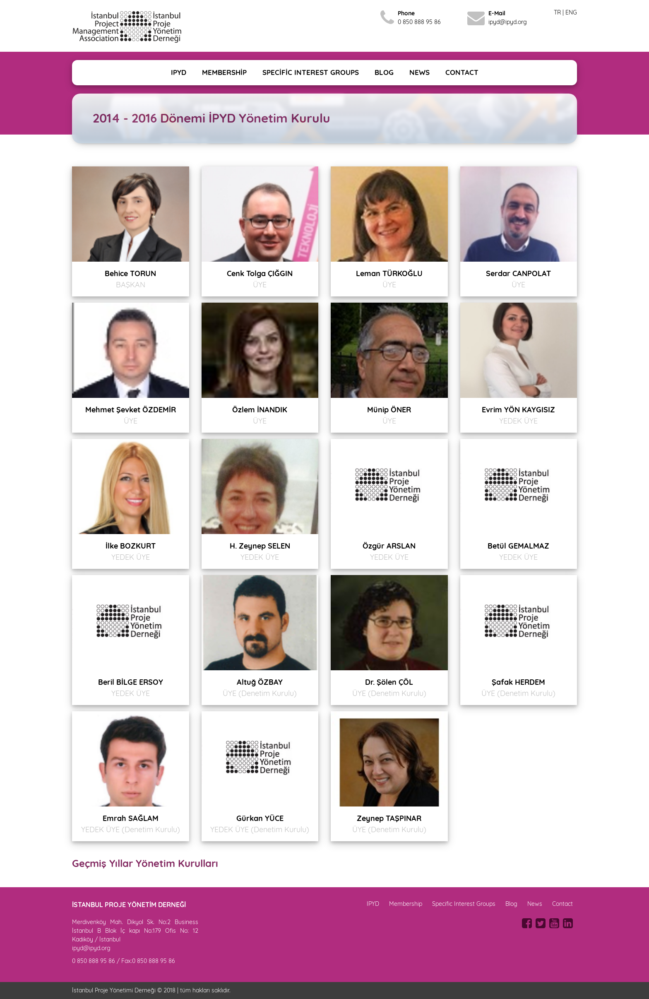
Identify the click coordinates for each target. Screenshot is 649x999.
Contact (562, 904)
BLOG (384, 72)
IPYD (178, 72)
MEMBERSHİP (224, 72)
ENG (571, 12)
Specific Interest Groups (463, 904)
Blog (511, 904)
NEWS (419, 72)
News (534, 904)
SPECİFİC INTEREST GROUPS (310, 72)
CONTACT (461, 72)
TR (557, 12)
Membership (405, 904)
